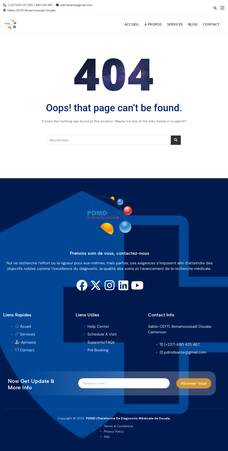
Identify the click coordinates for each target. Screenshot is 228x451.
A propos (153, 24)
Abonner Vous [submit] (194, 383)
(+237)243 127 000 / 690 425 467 (28, 5)
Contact (211, 24)
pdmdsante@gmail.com (74, 5)
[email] (124, 383)
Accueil (131, 24)
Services (175, 24)
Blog (193, 24)
